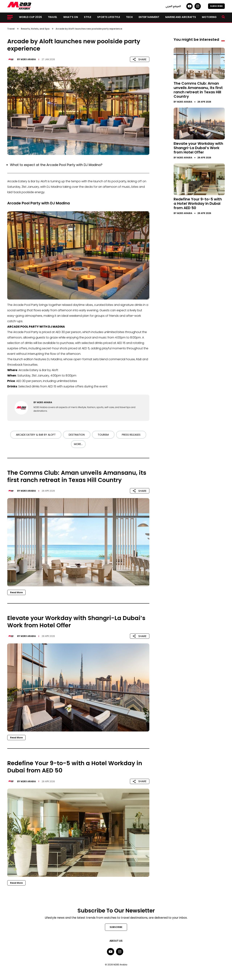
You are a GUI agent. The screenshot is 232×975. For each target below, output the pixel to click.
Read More (16, 592)
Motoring (209, 17)
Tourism (103, 434)
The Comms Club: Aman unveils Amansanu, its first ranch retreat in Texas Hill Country (198, 90)
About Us (116, 941)
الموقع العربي (173, 6)
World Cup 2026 (30, 17)
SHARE (139, 59)
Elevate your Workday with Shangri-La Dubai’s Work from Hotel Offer (198, 148)
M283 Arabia (28, 59)
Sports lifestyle (108, 17)
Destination (77, 434)
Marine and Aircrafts (180, 17)
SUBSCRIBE (216, 6)
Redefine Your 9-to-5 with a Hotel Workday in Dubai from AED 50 (198, 203)
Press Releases (131, 434)
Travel (52, 17)
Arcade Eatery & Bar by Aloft (36, 434)
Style (87, 17)
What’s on (70, 17)
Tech (129, 17)
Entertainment (149, 17)
